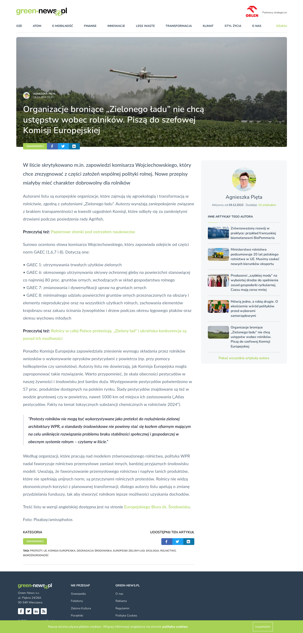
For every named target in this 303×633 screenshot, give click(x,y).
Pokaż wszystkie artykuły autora (244, 358)
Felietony (77, 601)
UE (45, 550)
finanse (90, 26)
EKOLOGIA (152, 550)
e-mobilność (62, 26)
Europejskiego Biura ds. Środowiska (157, 506)
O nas (256, 26)
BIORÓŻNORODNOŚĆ (36, 555)
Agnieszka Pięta (44, 93)
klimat (208, 26)
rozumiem (262, 626)
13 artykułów (267, 205)
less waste (145, 26)
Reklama (121, 601)
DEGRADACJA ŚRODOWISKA (94, 550)
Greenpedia (78, 594)
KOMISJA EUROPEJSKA (61, 550)
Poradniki (77, 616)
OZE (19, 26)
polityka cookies (175, 626)
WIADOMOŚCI (35, 146)
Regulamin (122, 608)
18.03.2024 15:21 (43, 97)
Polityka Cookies (126, 616)
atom (37, 26)
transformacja (179, 26)
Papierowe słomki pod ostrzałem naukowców (93, 231)
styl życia (233, 26)
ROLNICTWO (168, 550)
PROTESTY (36, 550)
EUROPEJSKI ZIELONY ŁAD (129, 550)
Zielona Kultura (81, 608)
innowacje (116, 26)
